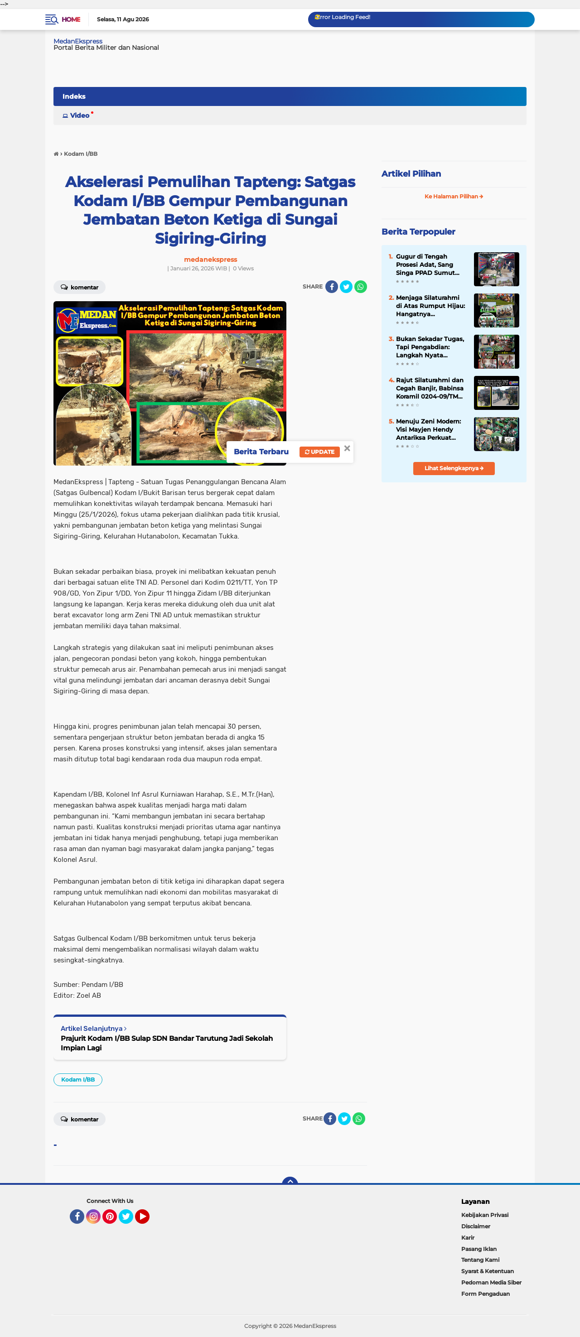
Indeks (74, 96)
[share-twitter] (346, 286)
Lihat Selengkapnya (454, 468)
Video (79, 115)
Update (319, 451)
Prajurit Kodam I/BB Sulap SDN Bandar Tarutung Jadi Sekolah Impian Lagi (167, 1043)
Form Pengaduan (485, 1293)
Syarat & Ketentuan (487, 1271)
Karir (467, 1237)
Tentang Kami (480, 1259)
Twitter (130, 1220)
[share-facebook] (331, 286)
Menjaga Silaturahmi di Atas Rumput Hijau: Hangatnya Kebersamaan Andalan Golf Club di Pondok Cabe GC (431, 306)
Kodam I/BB (78, 1079)
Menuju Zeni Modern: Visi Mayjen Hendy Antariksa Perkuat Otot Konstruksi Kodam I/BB (428, 430)
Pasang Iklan (479, 1249)
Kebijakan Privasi (484, 1215)
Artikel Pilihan (411, 174)
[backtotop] (290, 1185)
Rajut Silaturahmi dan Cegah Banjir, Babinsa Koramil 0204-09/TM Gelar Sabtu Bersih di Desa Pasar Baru (430, 388)
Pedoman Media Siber (491, 1282)
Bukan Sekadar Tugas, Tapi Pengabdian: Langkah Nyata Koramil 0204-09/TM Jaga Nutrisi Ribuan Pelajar (430, 347)
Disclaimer (475, 1226)
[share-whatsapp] (360, 286)
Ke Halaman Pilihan (454, 196)
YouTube (148, 1220)
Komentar (79, 286)
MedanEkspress (77, 41)
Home (71, 19)
